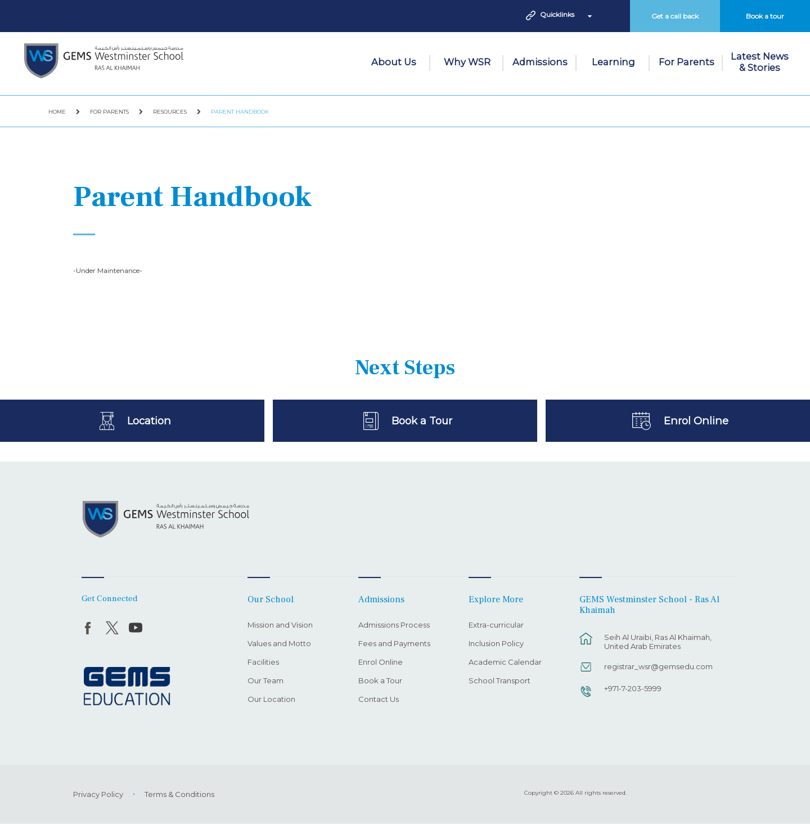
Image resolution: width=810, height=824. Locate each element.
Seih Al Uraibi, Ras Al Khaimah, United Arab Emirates (658, 642)
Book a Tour (421, 420)
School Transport (499, 681)
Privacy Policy (98, 794)
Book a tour (765, 16)
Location (148, 420)
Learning (613, 62)
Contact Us (378, 700)
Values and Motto (279, 644)
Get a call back (675, 16)
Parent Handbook (240, 112)
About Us (393, 62)
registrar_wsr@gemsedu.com (658, 666)
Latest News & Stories (760, 62)
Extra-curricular (496, 625)
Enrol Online (696, 420)
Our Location (271, 700)
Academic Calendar (505, 662)
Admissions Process (394, 625)
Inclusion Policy (496, 644)
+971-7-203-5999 (633, 688)
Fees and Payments (394, 644)
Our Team (266, 681)
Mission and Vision (280, 625)
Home (57, 112)
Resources (170, 112)
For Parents (686, 62)
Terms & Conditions (179, 794)
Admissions (540, 62)
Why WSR (467, 62)
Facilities (263, 662)
